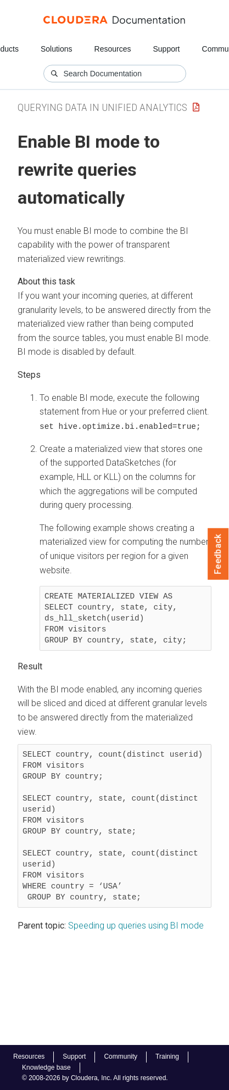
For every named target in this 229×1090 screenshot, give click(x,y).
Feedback (218, 554)
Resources (112, 48)
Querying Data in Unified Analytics (102, 107)
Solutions (56, 48)
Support (166, 48)
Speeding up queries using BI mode (136, 925)
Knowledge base (46, 1067)
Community (120, 1056)
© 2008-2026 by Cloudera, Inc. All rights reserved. (95, 1078)
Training (167, 1056)
